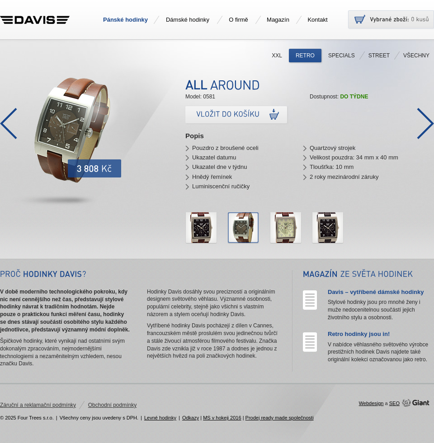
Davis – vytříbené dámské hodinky (376, 292)
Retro (305, 55)
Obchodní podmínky (112, 405)
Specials (341, 55)
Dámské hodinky (187, 19)
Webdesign (371, 403)
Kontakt (317, 19)
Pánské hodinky (125, 19)
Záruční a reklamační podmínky (38, 405)
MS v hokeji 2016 (222, 417)
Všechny (416, 55)
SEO (394, 403)
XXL (277, 55)
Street (379, 55)
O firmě (238, 19)
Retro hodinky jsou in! (359, 334)
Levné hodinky (160, 417)
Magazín (278, 19)
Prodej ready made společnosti (279, 417)
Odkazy (190, 417)
